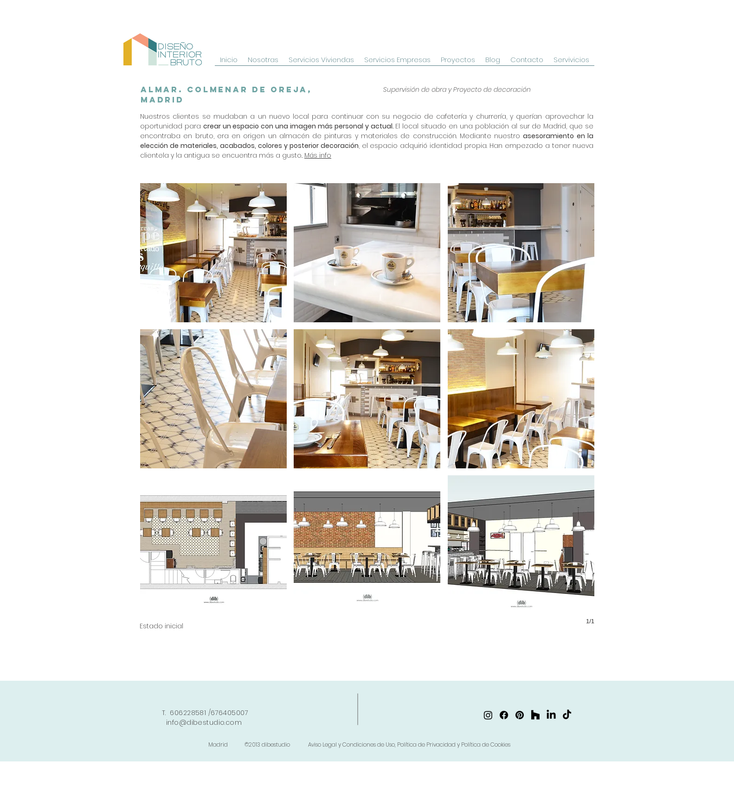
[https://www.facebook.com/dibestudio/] (503, 715)
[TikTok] (567, 715)
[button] (213, 252)
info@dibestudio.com (204, 722)
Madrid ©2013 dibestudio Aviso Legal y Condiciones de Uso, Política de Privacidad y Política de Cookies (359, 744)
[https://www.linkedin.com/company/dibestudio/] (551, 715)
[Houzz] (535, 715)
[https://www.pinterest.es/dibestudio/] (519, 715)
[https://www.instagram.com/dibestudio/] (488, 715)
